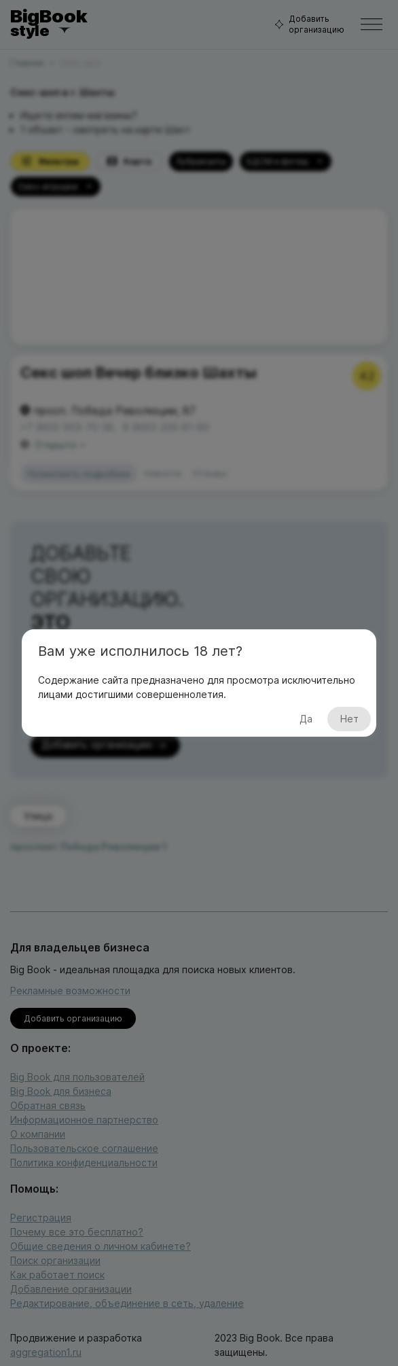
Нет (349, 719)
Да (305, 719)
